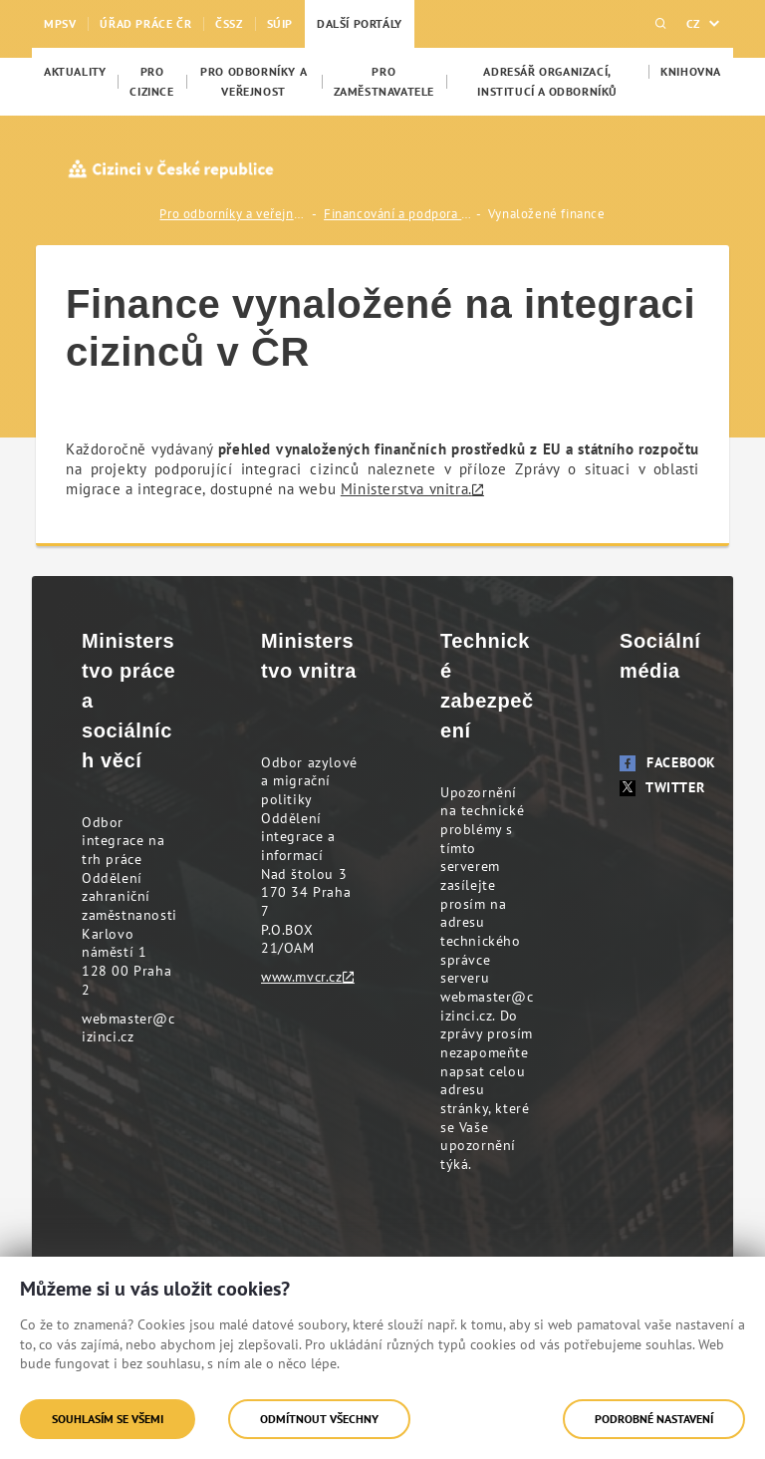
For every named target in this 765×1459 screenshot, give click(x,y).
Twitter (662, 787)
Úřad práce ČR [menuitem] (145, 23)
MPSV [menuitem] (60, 23)
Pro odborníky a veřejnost (234, 213)
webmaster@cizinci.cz (128, 1028)
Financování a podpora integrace (398, 213)
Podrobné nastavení (654, 1418)
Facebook (668, 762)
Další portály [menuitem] (359, 23)
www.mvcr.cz (302, 977)
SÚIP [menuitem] (280, 23)
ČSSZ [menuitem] (228, 23)
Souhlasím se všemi (107, 1418)
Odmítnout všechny (319, 1418)
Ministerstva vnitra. (406, 488)
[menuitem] (75, 72)
